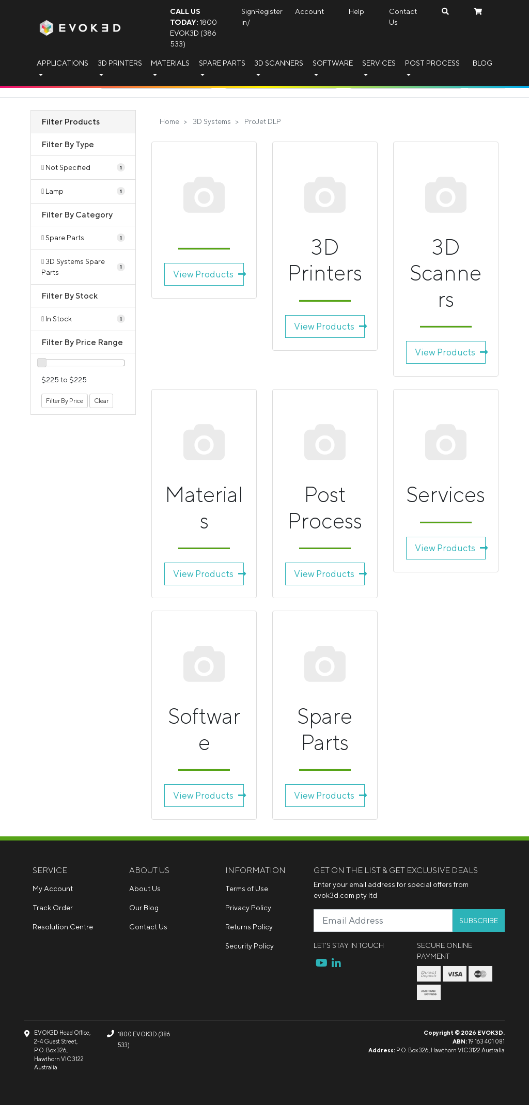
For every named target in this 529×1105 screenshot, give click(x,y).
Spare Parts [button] (222, 63)
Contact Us (403, 16)
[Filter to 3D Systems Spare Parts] (83, 267)
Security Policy (249, 946)
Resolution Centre (63, 927)
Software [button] (333, 63)
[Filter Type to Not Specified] (83, 167)
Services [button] (379, 63)
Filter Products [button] (70, 121)
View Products (208, 274)
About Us (145, 888)
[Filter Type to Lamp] (83, 191)
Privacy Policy (248, 908)
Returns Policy (249, 927)
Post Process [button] (432, 63)
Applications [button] (62, 63)
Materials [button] (170, 63)
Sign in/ (248, 16)
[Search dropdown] (445, 11)
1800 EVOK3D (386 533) (193, 27)
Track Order (53, 908)
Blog (482, 63)
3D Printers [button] (120, 63)
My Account (53, 888)
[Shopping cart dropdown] (477, 11)
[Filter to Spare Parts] (83, 238)
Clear (101, 400)
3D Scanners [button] (278, 63)
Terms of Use (246, 888)
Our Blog (144, 908)
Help (356, 11)
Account (309, 11)
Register (269, 11)
